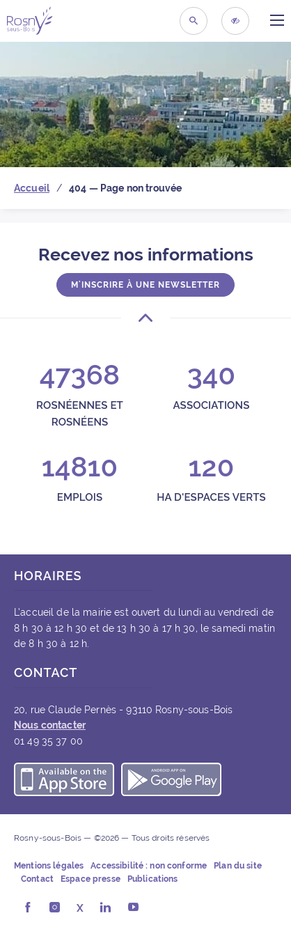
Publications (152, 879)
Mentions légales (49, 866)
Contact (37, 879)
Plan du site (238, 866)
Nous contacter (50, 725)
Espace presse (90, 879)
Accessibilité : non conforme (149, 866)
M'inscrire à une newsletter (145, 285)
